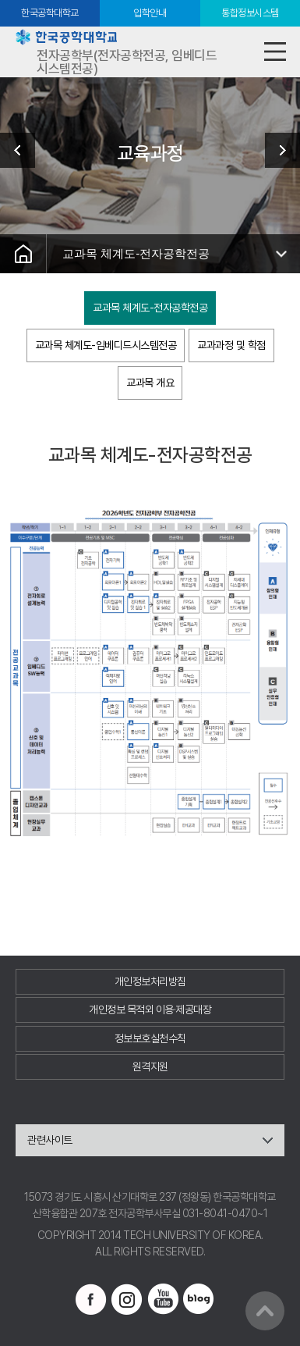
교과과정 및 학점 (231, 345)
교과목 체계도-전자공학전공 (136, 253)
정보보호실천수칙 (150, 1038)
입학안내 (149, 13)
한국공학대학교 (50, 13)
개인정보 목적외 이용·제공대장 (150, 1009)
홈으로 (23, 253)
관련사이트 (49, 1140)
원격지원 (150, 1066)
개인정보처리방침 (150, 981)
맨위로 (264, 1310)
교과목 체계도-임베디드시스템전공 (106, 345)
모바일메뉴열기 (274, 52)
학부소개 (23, 150)
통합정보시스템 (250, 13)
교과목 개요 (150, 382)
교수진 (276, 150)
